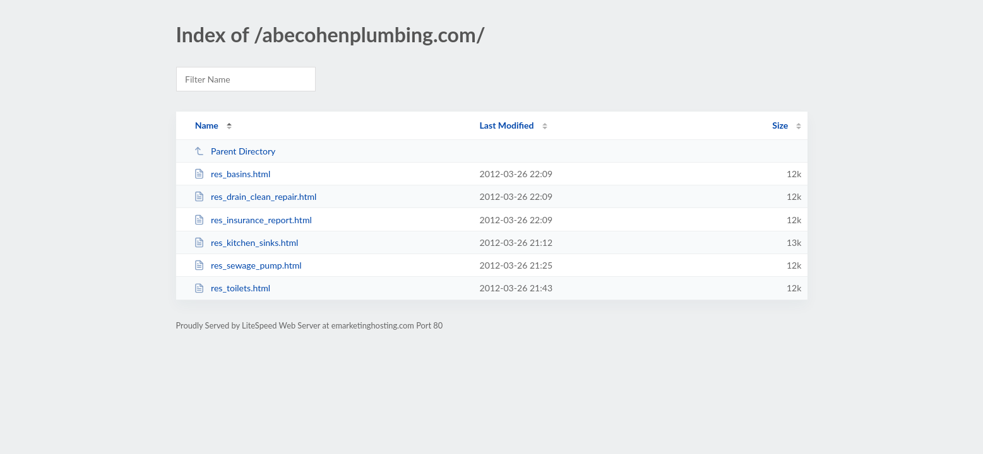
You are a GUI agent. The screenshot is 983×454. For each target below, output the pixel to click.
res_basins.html (232, 173)
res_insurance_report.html (253, 219)
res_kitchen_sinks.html (246, 242)
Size (780, 125)
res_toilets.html (232, 287)
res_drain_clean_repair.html (255, 196)
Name (206, 125)
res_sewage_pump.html (248, 265)
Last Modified (507, 125)
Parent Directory (235, 151)
